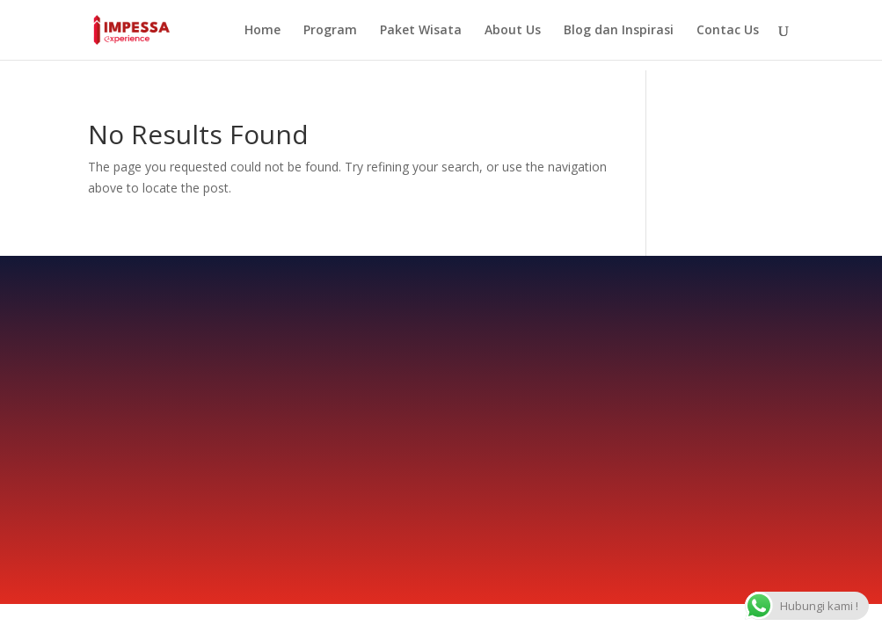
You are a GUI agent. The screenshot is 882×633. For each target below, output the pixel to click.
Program (330, 31)
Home (262, 31)
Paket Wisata (421, 31)
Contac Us (727, 31)
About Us (513, 31)
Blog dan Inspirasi (619, 31)
